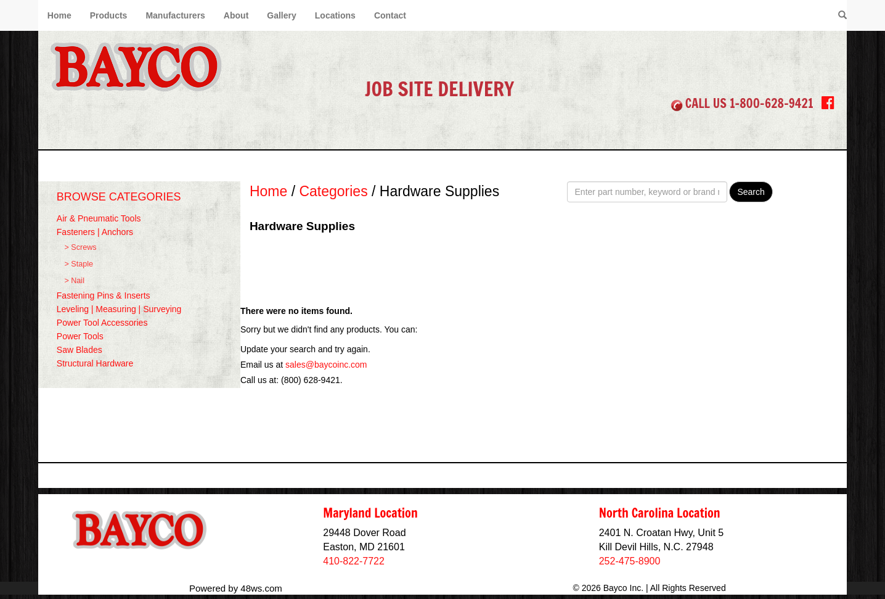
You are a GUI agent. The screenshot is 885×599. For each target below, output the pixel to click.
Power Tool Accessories (102, 323)
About (236, 15)
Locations (335, 15)
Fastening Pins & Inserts (103, 295)
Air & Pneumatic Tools (99, 218)
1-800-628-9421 (772, 103)
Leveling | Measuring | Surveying (119, 309)
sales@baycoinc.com (326, 365)
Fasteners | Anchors (95, 232)
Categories (333, 191)
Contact (390, 15)
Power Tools (80, 336)
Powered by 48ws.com (235, 588)
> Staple (78, 264)
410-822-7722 (354, 561)
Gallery (281, 15)
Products (109, 15)
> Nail (74, 280)
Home (59, 15)
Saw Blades (79, 350)
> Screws (80, 247)
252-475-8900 (630, 561)
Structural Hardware (95, 363)
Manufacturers (175, 15)
